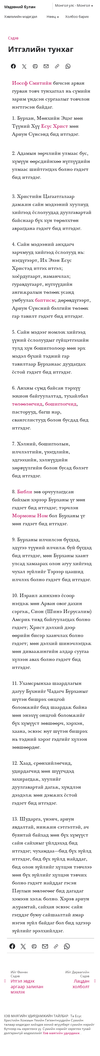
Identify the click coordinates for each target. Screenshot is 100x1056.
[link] (12, 946)
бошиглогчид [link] (61, 404)
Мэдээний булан (19, 7)
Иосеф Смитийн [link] (32, 83)
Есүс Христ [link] (54, 126)
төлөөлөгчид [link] (27, 404)
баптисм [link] (45, 300)
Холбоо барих (77, 16)
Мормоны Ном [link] (30, 515)
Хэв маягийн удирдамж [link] (61, 1033)
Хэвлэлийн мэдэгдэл (20, 16)
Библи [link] (24, 491)
